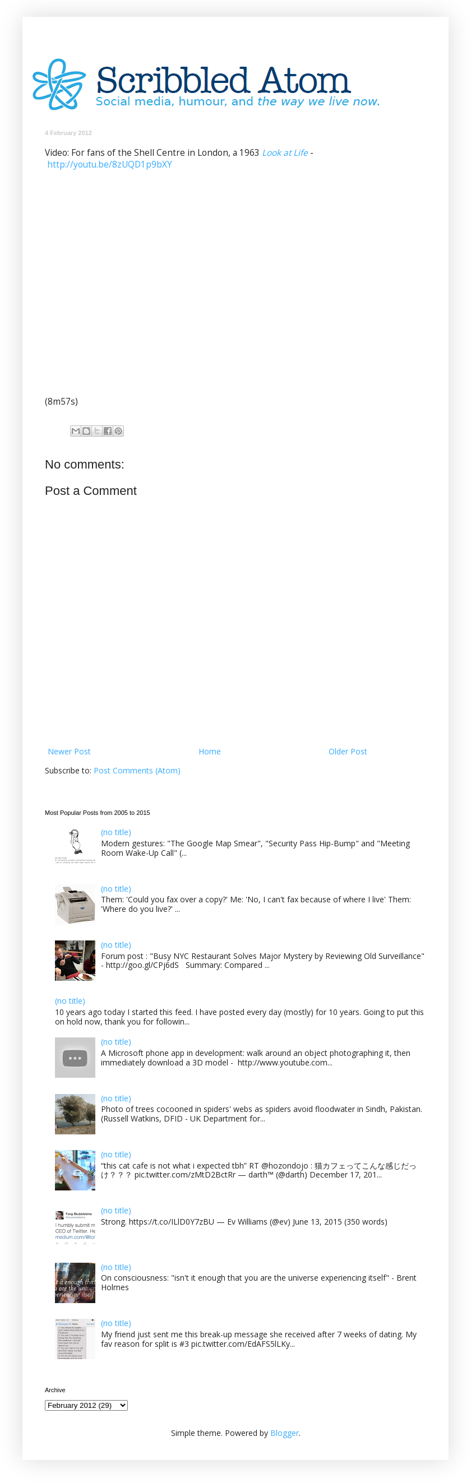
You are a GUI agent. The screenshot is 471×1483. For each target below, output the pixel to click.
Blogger (284, 1433)
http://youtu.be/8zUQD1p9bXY (109, 164)
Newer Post (69, 751)
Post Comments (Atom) (137, 770)
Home (209, 751)
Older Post (348, 751)
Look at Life (285, 153)
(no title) (116, 832)
